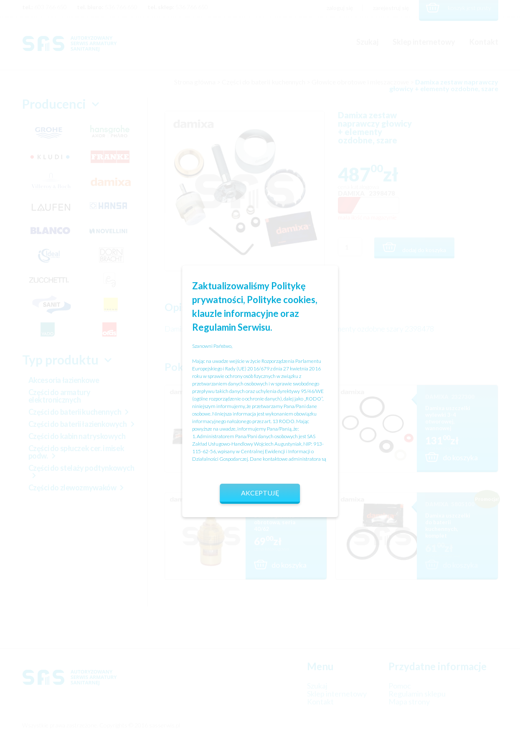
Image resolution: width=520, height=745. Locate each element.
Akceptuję (260, 493)
